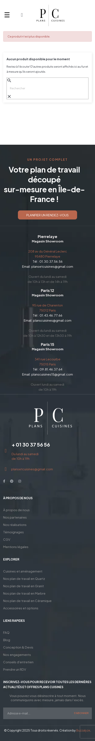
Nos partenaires (15, 517)
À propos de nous (16, 510)
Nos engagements (17, 655)
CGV (6, 539)
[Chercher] (47, 88)
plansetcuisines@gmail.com (52, 266)
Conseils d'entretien (18, 662)
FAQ (6, 632)
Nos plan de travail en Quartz (24, 578)
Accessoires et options (20, 608)
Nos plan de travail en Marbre (24, 593)
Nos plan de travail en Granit (23, 586)
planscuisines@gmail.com (52, 320)
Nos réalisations (15, 525)
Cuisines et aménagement (22, 571)
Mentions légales (15, 547)
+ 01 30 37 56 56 (31, 444)
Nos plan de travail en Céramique (27, 601)
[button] (47, 214)
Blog (6, 640)
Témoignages (13, 532)
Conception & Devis (18, 647)
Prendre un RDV (14, 669)
